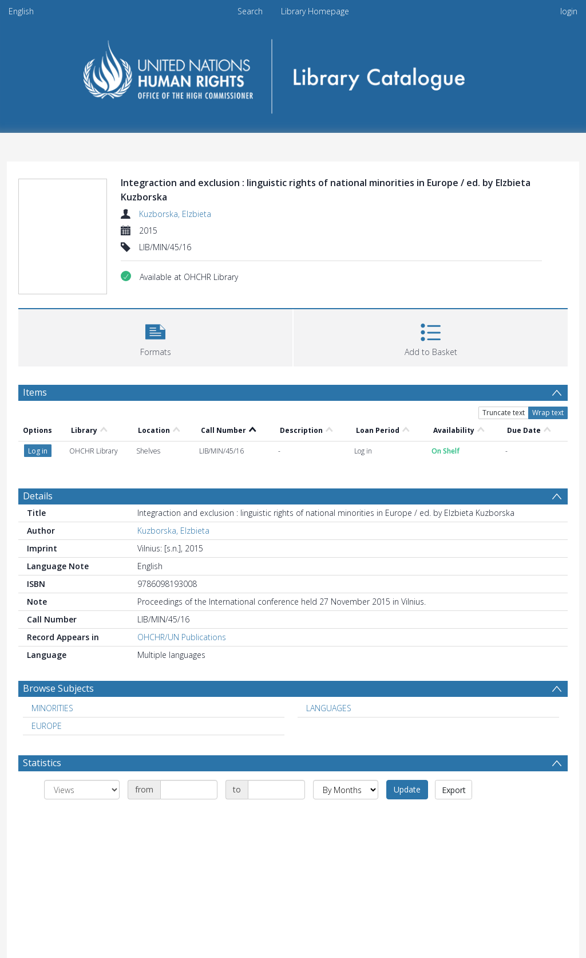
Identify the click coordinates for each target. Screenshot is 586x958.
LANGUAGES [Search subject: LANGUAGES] (328, 708)
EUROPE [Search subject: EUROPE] (46, 725)
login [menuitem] (568, 11)
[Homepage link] (293, 72)
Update (407, 789)
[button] (155, 336)
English (21, 11)
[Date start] (188, 789)
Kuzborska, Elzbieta (175, 213)
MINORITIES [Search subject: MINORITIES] (52, 708)
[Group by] (82, 789)
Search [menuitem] (250, 11)
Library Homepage (315, 11)
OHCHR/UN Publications (181, 637)
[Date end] (276, 789)
